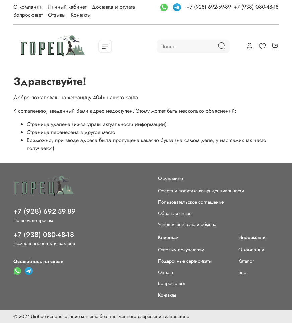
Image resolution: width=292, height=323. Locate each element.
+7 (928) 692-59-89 (208, 7)
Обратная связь (174, 213)
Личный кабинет (67, 7)
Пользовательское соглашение (191, 202)
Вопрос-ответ (28, 15)
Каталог (246, 261)
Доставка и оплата (113, 7)
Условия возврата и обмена (187, 224)
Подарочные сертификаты (185, 261)
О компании (28, 7)
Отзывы (56, 15)
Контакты (81, 15)
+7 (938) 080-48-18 (256, 7)
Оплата (165, 272)
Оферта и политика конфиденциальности (201, 190)
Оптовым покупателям (181, 249)
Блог (243, 272)
